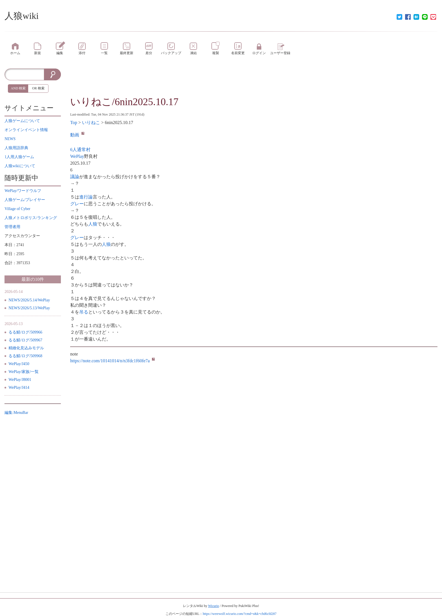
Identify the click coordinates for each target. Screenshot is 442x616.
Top (73, 122)
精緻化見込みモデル (26, 348)
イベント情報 (26, 130)
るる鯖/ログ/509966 (25, 332)
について (22, 121)
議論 (74, 176)
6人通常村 (80, 149)
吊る (83, 312)
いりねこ (91, 122)
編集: (16, 412)
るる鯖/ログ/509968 (25, 356)
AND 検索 (18, 88)
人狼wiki (22, 16)
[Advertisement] (254, 81)
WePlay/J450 (18, 364)
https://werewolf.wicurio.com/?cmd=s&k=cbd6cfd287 (239, 614)
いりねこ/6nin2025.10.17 (124, 101)
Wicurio (213, 606)
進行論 (86, 197)
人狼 (92, 224)
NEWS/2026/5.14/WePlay (29, 300)
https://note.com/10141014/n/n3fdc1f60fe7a (112, 360)
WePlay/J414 (18, 387)
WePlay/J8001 (19, 379)
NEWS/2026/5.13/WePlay (29, 308)
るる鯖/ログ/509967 (25, 340)
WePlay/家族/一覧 (23, 372)
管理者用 (12, 227)
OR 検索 (38, 88)
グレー (77, 203)
